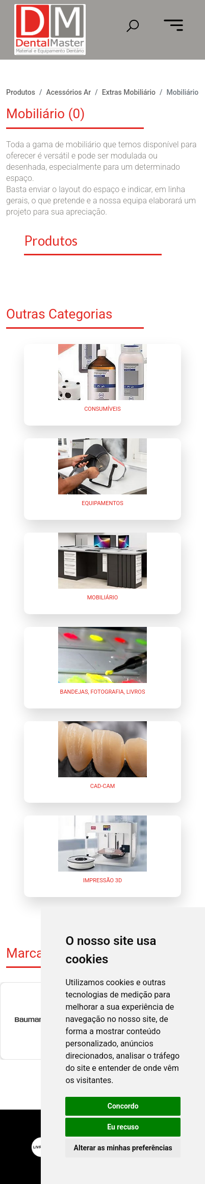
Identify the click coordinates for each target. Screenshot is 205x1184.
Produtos (20, 92)
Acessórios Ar (68, 92)
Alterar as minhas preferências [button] (123, 1148)
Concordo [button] (123, 1106)
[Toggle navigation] (173, 26)
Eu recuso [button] (123, 1127)
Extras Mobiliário (129, 92)
